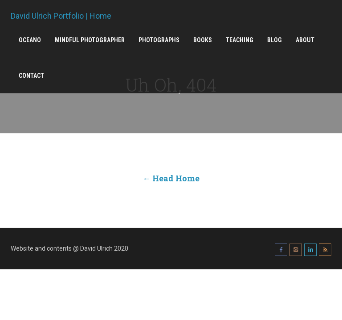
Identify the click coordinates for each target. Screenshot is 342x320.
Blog (274, 40)
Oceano (30, 40)
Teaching (239, 40)
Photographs (158, 40)
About (305, 40)
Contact (31, 75)
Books (202, 40)
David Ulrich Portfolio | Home (61, 16)
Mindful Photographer (90, 40)
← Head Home (171, 178)
